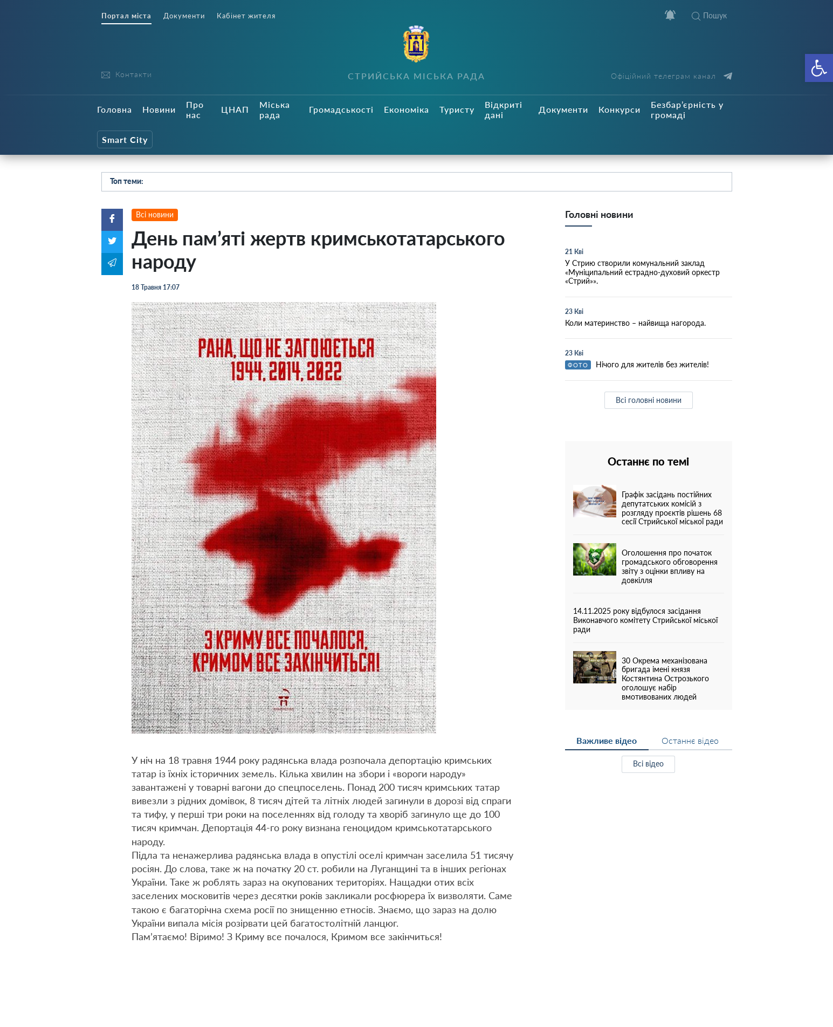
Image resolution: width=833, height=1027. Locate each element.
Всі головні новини (648, 400)
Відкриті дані (503, 109)
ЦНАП (235, 109)
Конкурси (619, 109)
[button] (819, 68)
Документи (184, 16)
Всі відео (648, 763)
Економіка (406, 109)
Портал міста (126, 16)
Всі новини (155, 214)
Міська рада (274, 109)
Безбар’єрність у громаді (687, 109)
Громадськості (341, 109)
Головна (114, 109)
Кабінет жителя (246, 16)
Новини (159, 109)
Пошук (709, 15)
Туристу (456, 109)
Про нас (195, 109)
